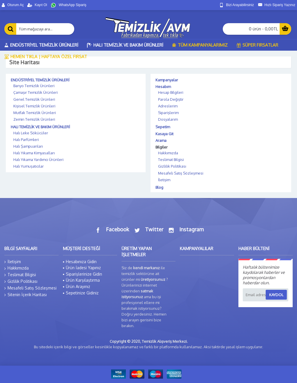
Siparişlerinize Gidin (82, 274)
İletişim (164, 179)
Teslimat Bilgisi (171, 159)
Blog (159, 187)
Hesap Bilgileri (170, 92)
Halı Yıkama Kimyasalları (34, 153)
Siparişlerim (168, 112)
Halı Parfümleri (26, 139)
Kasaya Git (164, 133)
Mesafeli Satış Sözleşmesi (180, 173)
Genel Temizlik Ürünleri (34, 99)
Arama (160, 140)
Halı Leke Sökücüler (30, 133)
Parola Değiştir (171, 99)
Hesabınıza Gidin (80, 261)
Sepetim (162, 126)
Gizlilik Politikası (172, 166)
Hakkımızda (168, 153)
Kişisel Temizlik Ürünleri (34, 106)
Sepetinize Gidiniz (81, 292)
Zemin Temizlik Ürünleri (34, 119)
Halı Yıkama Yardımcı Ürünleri (38, 159)
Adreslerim (168, 106)
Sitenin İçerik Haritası (25, 294)
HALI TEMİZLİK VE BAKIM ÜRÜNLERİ (40, 126)
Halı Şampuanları (28, 146)
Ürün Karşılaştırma (81, 280)
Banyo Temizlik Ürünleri (34, 85)
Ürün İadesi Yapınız (82, 267)
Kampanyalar (166, 80)
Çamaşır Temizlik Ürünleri (35, 92)
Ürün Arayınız (76, 286)
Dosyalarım (168, 119)
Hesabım (163, 86)
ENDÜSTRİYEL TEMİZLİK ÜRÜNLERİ (40, 80)
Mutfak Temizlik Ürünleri (34, 112)
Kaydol (276, 294)
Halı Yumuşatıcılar (28, 166)
